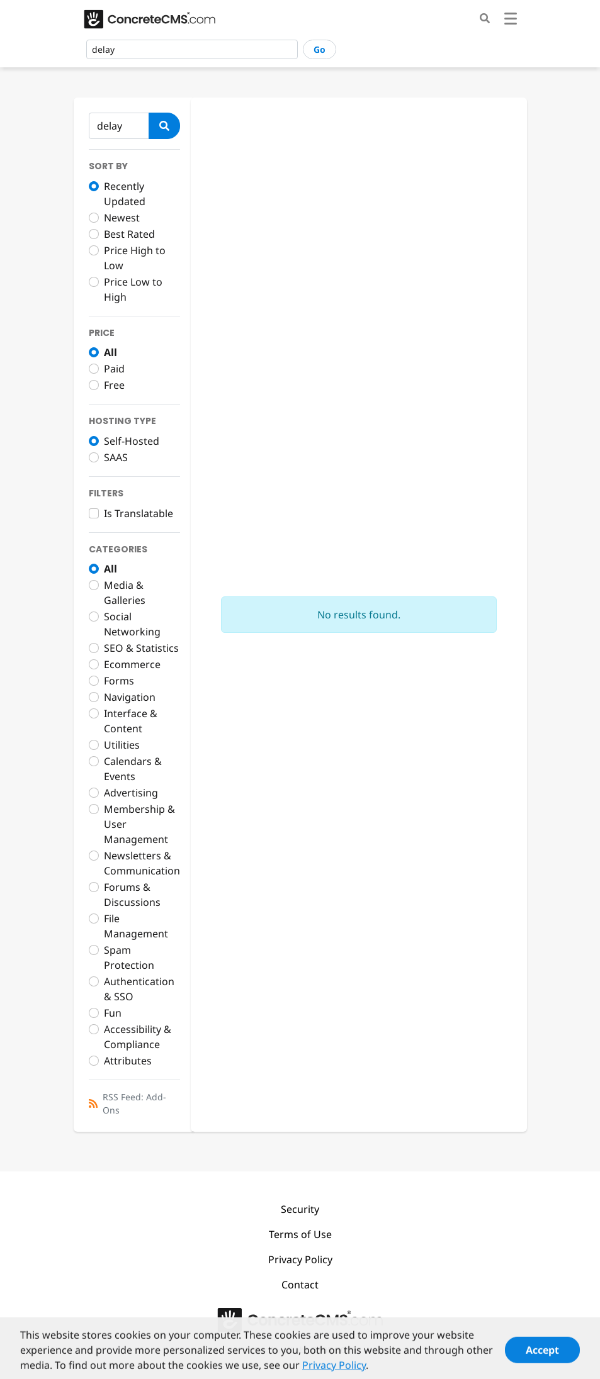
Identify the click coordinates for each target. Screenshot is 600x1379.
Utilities (122, 745)
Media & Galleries (124, 592)
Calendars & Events (133, 768)
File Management (136, 926)
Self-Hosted (131, 441)
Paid (114, 369)
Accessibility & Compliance (137, 1036)
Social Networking (132, 624)
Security (300, 1209)
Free (114, 385)
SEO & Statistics (141, 648)
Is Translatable (138, 513)
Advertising (131, 793)
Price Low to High (133, 289)
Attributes (128, 1061)
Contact (300, 1285)
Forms (119, 681)
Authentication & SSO (139, 988)
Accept (542, 1356)
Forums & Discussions (132, 894)
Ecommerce (132, 664)
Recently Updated (124, 193)
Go (319, 49)
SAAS (116, 457)
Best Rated (129, 234)
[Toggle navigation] (510, 20)
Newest (122, 218)
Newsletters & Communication (142, 863)
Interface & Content (130, 720)
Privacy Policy (300, 1259)
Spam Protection (129, 957)
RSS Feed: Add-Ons (134, 1103)
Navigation (130, 697)
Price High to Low (135, 257)
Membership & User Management (139, 824)
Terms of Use (300, 1234)
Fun (113, 1013)
